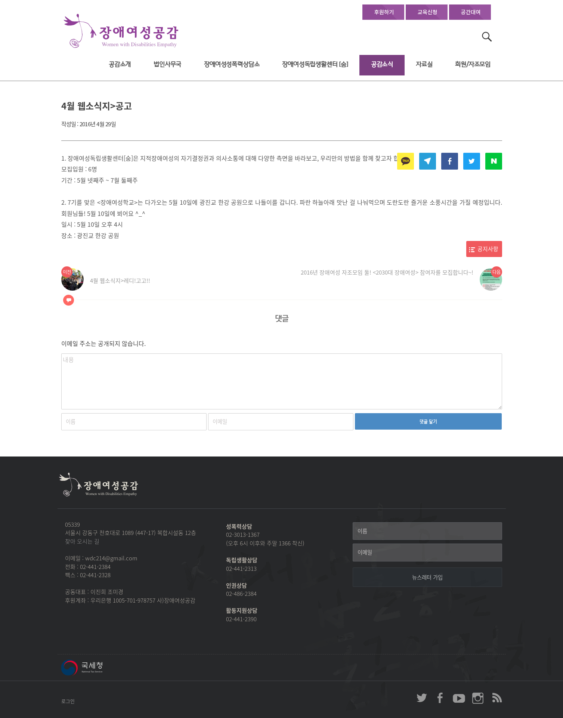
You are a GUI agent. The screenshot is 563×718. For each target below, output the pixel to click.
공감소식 (382, 64)
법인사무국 (167, 64)
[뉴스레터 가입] (427, 577)
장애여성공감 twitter (421, 697)
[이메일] (427, 552)
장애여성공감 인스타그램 (477, 697)
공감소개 (120, 64)
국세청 (98, 667)
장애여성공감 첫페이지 (121, 31)
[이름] (427, 531)
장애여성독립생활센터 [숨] (315, 64)
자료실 (424, 64)
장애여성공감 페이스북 (440, 697)
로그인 (68, 701)
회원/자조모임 (473, 64)
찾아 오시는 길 (82, 541)
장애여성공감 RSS (496, 697)
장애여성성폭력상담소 (231, 64)
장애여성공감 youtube (459, 697)
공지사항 (487, 249)
